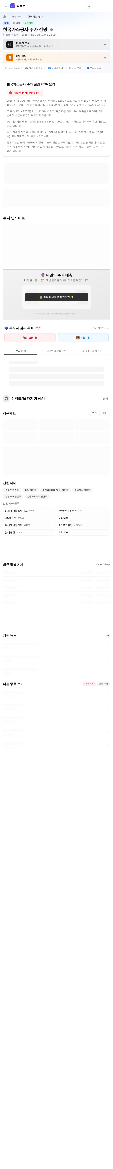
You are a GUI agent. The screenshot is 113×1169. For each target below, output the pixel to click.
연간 (94, 413)
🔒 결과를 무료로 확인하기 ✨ (56, 297)
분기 (104, 413)
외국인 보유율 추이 (56, 350)
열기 (105, 398)
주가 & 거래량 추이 (92, 350)
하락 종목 (103, 683)
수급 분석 (21, 350)
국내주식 (17, 16)
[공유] (51, 29)
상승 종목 (89, 683)
